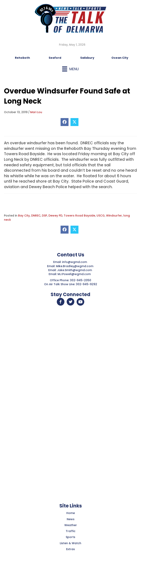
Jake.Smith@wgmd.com (75, 270)
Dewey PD (55, 216)
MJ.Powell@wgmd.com (75, 274)
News (70, 519)
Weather (70, 525)
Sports (70, 537)
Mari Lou (36, 112)
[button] (61, 302)
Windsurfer (114, 216)
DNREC (36, 216)
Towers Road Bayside (79, 216)
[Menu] (70, 69)
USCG (101, 216)
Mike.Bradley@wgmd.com (74, 266)
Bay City (24, 216)
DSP (44, 216)
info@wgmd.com (75, 262)
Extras (70, 549)
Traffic (70, 531)
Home (70, 513)
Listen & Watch (70, 543)
